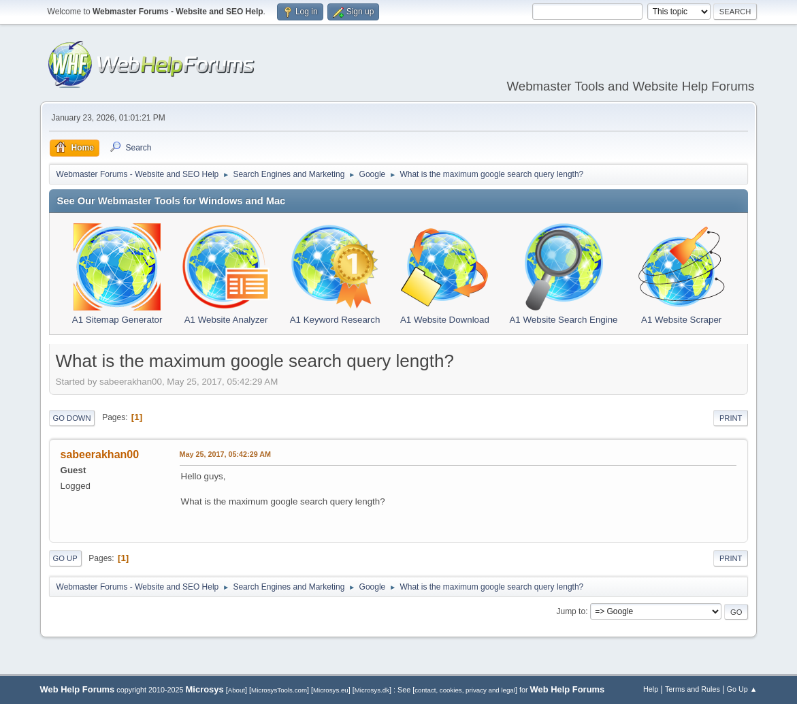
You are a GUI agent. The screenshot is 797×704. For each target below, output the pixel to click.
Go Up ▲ (742, 689)
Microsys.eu (330, 690)
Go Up (65, 558)
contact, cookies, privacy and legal (464, 690)
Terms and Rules (692, 689)
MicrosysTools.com (279, 690)
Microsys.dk (372, 690)
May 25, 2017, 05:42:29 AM (225, 454)
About (236, 690)
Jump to (570, 611)
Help (650, 689)
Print (731, 418)
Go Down (72, 418)
